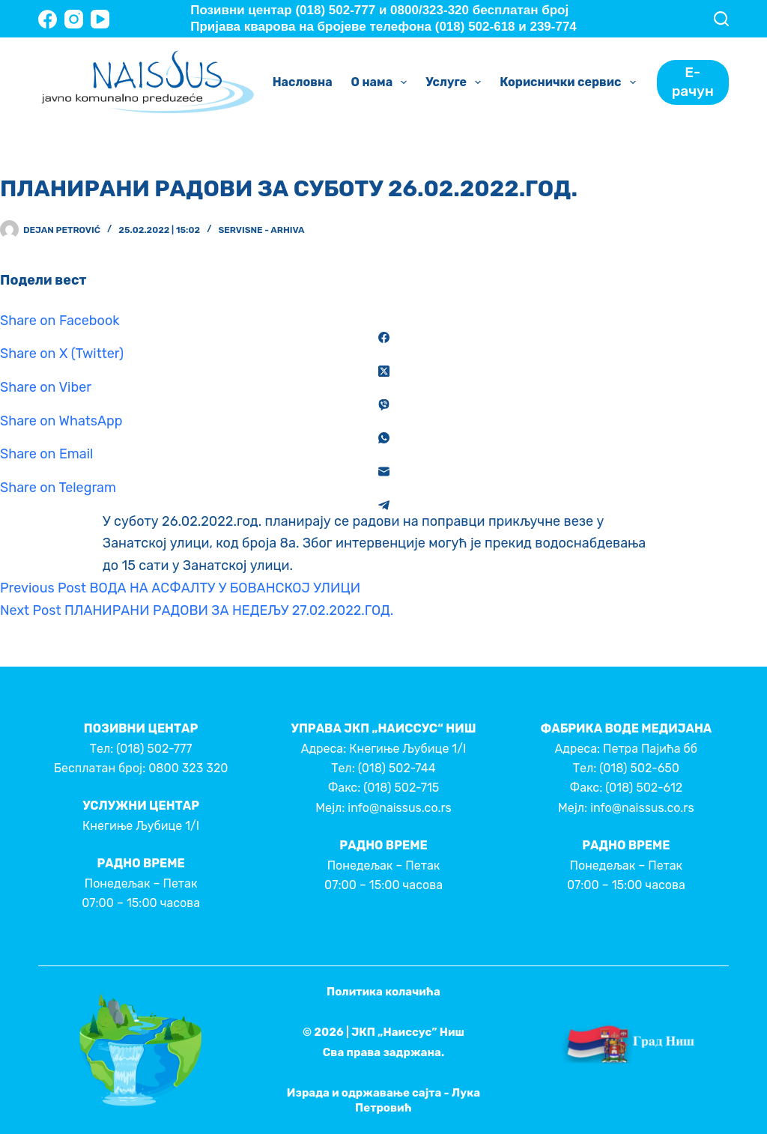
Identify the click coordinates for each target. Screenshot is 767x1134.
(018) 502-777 (154, 749)
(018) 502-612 (643, 787)
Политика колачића (383, 991)
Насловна (303, 82)
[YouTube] (100, 19)
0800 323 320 (188, 768)
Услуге (456, 82)
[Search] (721, 18)
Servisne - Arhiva (261, 230)
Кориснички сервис (570, 82)
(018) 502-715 (401, 787)
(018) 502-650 (639, 768)
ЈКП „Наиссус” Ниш (407, 1032)
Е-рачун (693, 82)
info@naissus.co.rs (399, 808)
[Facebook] (47, 19)
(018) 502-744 (397, 768)
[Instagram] (73, 19)
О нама (382, 82)
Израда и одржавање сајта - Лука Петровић (383, 1100)
